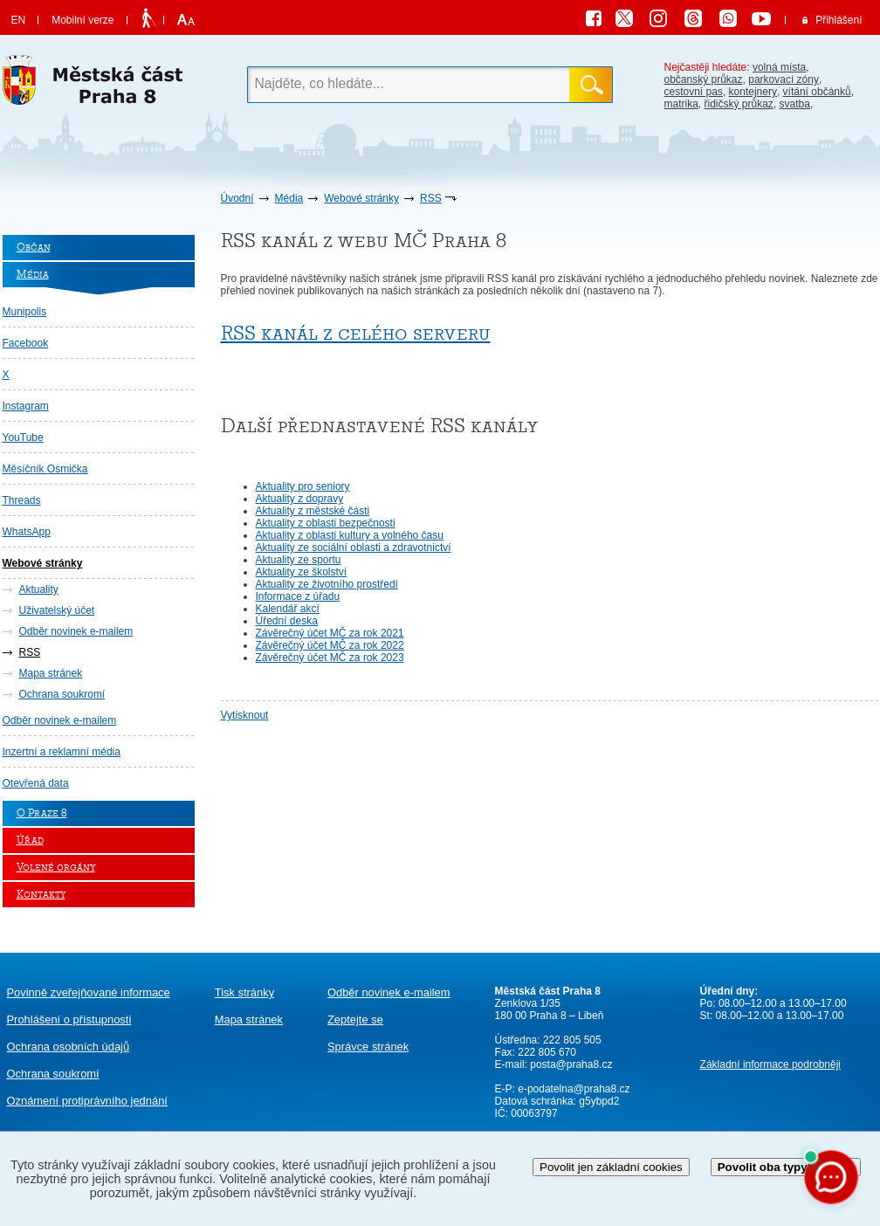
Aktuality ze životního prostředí (327, 584)
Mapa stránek (51, 673)
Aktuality (38, 589)
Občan (34, 247)
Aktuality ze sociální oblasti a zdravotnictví (353, 547)
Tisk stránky (244, 992)
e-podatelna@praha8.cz (572, 1089)
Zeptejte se (355, 1019)
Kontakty (41, 894)
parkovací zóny (783, 79)
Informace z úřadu (298, 596)
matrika (681, 104)
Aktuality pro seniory (303, 486)
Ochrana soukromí (62, 694)
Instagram (26, 406)
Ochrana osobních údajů (68, 1046)
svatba (795, 104)
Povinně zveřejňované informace (88, 992)
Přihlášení (838, 20)
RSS (431, 198)
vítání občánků (817, 92)
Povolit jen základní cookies (611, 1167)
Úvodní (237, 198)
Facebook (26, 343)
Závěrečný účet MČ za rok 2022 (330, 645)
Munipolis (25, 312)
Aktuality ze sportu (298, 560)
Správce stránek (368, 1046)
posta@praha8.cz (571, 1064)
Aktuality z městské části (313, 511)
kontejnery (753, 92)
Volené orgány (56, 867)
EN (18, 20)
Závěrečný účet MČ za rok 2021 (330, 633)
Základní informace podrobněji (770, 1064)
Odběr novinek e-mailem (76, 631)
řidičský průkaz (739, 104)
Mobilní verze (82, 20)
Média (289, 198)
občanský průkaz (703, 79)
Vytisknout (245, 715)
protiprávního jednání (87, 1100)
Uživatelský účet (57, 610)
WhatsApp (27, 532)
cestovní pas (693, 92)
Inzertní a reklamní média (61, 752)
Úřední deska (287, 621)
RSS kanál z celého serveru (356, 333)
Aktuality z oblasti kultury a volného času (349, 535)
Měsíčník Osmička (45, 469)
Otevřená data (36, 783)
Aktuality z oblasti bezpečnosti (325, 523)
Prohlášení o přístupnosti (69, 1019)
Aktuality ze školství (301, 572)
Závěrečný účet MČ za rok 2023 (330, 657)
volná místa (779, 67)
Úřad (30, 840)
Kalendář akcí (288, 609)
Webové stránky (361, 198)
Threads (22, 500)
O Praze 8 (42, 813)
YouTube (23, 437)
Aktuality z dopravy (300, 498)
